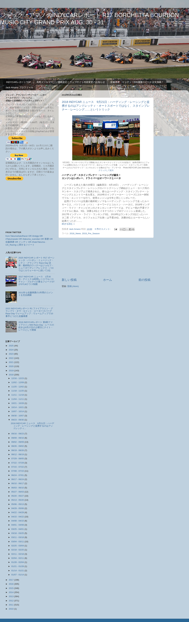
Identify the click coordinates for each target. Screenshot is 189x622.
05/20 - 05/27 (17, 496)
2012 (11, 600)
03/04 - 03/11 (17, 541)
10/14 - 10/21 (17, 407)
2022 (11, 358)
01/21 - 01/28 (17, 566)
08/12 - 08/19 (17, 454)
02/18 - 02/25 (17, 550)
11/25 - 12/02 (17, 386)
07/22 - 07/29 (17, 463)
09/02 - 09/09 (17, 442)
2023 (11, 354)
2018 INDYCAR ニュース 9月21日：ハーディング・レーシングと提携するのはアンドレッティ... (32, 426)
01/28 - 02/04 (17, 562)
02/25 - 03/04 (17, 545)
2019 (11, 370)
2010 (11, 609)
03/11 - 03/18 (17, 537)
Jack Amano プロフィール (19, 87)
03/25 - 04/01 (17, 529)
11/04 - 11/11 (17, 399)
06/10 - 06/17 (17, 483)
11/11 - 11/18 (17, 395)
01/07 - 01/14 (17, 574)
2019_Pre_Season (91, 233)
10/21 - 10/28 (17, 403)
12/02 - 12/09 (17, 382)
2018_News (75, 233)
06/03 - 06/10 (17, 487)
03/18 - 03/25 (17, 533)
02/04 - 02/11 (17, 558)
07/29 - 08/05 (17, 458)
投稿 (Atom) (73, 286)
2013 (11, 596)
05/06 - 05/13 (17, 504)
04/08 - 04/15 (17, 521)
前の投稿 (144, 279)
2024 (11, 350)
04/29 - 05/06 (17, 508)
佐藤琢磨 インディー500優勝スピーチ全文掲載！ (137, 82)
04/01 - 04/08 (17, 525)
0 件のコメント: (103, 229)
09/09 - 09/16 (17, 438)
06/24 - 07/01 (17, 475)
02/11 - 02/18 (17, 554)
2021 (11, 362)
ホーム (107, 279)
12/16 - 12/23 (17, 378)
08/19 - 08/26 (17, 450)
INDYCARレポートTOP (18, 82)
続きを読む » (68, 224)
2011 (11, 605)
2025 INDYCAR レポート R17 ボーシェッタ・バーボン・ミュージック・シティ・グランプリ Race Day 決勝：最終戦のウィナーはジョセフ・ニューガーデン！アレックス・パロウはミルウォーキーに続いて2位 (36, 264)
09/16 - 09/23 (17, 433)
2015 (11, 588)
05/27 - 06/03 (17, 492)
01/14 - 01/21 (17, 570)
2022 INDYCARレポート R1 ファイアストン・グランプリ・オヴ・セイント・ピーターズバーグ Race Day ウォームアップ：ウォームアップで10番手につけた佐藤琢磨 (29, 312)
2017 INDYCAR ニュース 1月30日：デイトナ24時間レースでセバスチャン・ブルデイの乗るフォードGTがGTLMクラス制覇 (36, 280)
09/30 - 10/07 (17, 415)
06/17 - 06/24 (17, 479)
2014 (11, 592)
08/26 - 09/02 (17, 446)
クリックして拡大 (106, 170)
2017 (11, 580)
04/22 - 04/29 (17, 512)
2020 (11, 366)
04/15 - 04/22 (17, 516)
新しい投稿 (69, 279)
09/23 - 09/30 (17, 420)
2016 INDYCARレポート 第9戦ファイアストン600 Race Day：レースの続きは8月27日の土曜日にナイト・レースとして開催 (36, 326)
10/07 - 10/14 (17, 411)
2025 (11, 345)
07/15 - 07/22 (17, 467)
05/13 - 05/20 (17, 500)
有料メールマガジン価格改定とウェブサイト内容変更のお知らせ (71, 82)
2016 (11, 584)
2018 (11, 374)
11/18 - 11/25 (17, 391)
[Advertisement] (106, 258)
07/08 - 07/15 (17, 471)
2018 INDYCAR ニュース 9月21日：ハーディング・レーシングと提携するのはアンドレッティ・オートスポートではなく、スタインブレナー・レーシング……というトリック (106, 105)
